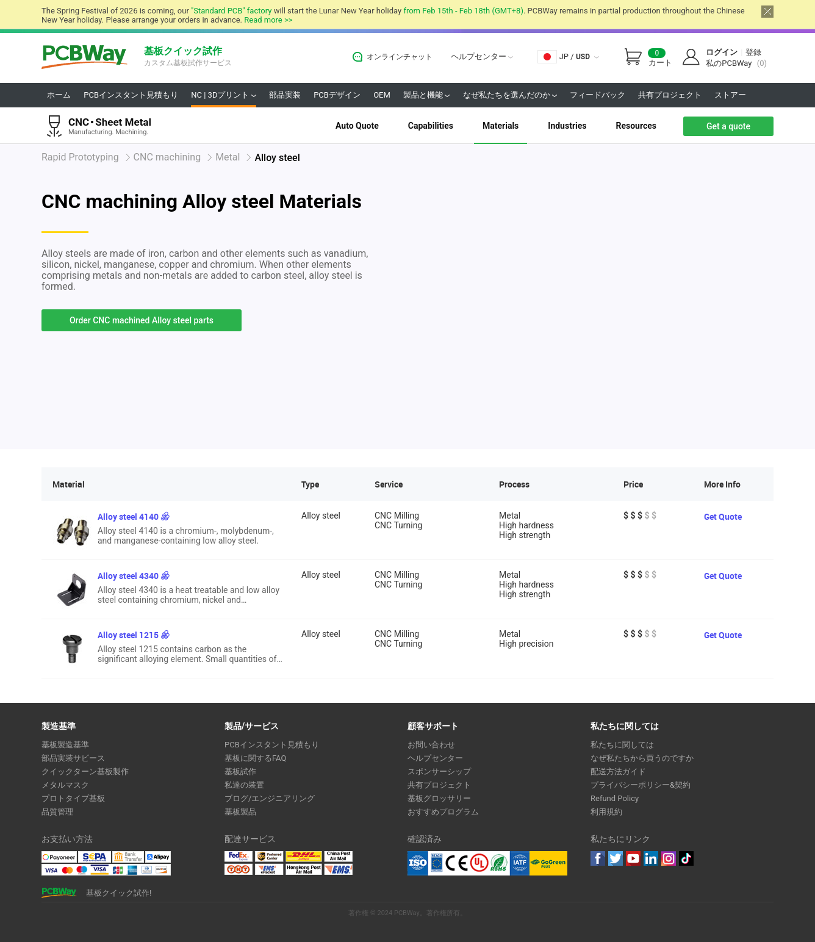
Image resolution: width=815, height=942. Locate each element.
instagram (668, 858)
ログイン (722, 52)
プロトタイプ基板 (73, 798)
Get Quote (723, 516)
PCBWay (84, 57)
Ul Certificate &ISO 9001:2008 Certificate (469, 863)
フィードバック (597, 94)
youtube (633, 858)
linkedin (651, 858)
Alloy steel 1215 (128, 635)
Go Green (548, 863)
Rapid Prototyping (80, 157)
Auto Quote (357, 126)
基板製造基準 (65, 744)
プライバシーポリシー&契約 (641, 784)
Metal (227, 157)
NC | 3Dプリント (223, 94)
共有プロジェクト (670, 94)
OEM (381, 94)
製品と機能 (426, 94)
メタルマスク (65, 784)
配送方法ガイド (618, 771)
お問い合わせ (431, 744)
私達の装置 (244, 784)
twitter (615, 858)
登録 (753, 52)
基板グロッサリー (439, 798)
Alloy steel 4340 (128, 575)
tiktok (686, 858)
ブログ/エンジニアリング (269, 798)
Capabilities (430, 126)
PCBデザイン (337, 94)
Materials (501, 126)
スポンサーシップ (439, 771)
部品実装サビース (73, 758)
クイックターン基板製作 (85, 771)
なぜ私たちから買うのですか (642, 758)
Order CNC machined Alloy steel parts (142, 320)
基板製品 (240, 811)
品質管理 (57, 811)
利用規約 (606, 811)
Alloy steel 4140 (128, 516)
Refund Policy (615, 798)
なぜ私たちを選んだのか (510, 94)
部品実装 (285, 94)
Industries (567, 126)
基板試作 (240, 771)
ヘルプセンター (482, 56)
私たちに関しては (622, 744)
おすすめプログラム (443, 811)
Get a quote (728, 126)
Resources (636, 126)
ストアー (730, 94)
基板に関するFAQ (255, 758)
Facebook (598, 858)
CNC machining (167, 157)
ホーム (59, 94)
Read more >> (268, 19)
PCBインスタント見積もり (131, 94)
